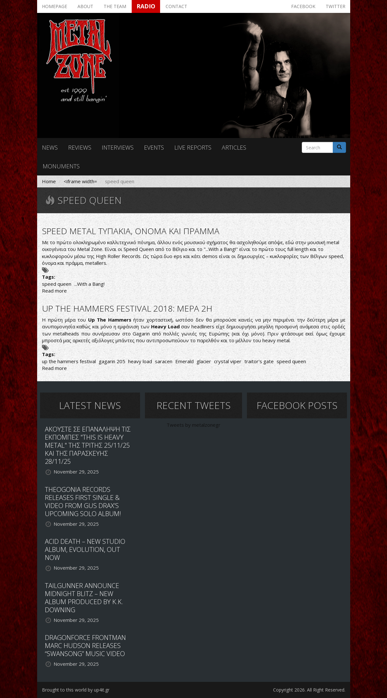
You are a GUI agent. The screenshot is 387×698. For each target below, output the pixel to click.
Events (154, 147)
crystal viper (227, 361)
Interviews (118, 147)
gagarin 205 (112, 361)
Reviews (79, 147)
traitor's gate (259, 361)
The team (115, 6)
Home (49, 181)
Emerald (184, 361)
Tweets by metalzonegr (193, 425)
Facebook (303, 6)
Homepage (54, 6)
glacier (204, 361)
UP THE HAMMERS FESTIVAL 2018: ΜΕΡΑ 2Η (127, 308)
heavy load (140, 361)
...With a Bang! (89, 284)
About (85, 6)
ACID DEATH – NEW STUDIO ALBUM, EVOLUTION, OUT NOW (85, 549)
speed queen (56, 284)
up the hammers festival (69, 361)
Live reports (192, 147)
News (50, 147)
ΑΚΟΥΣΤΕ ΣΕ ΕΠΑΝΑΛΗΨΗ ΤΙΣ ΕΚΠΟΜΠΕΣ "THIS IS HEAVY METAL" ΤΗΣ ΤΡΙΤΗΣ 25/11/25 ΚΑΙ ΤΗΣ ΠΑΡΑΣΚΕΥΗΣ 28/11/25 (87, 445)
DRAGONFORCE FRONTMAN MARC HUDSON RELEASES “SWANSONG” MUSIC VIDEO (85, 645)
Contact (176, 6)
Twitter (335, 6)
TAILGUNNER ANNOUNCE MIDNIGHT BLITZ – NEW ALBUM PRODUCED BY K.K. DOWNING (84, 597)
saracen (163, 361)
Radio (146, 6)
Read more (54, 290)
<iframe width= (80, 181)
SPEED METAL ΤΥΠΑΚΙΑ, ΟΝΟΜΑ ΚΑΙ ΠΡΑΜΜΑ (130, 231)
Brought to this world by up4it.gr (75, 690)
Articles (234, 147)
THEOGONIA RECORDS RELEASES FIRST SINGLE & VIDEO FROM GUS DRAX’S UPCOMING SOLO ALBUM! (83, 501)
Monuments (61, 166)
